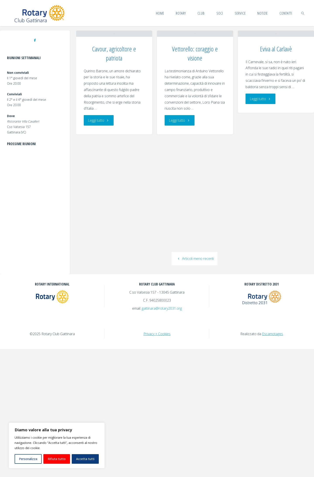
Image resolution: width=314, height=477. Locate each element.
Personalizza (28, 459)
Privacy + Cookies (157, 461)
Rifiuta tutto (57, 459)
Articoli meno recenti (194, 392)
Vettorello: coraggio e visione (195, 95)
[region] (57, 445)
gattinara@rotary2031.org (162, 436)
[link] (303, 13)
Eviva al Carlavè (276, 103)
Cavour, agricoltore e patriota (114, 123)
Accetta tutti (85, 459)
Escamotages (272, 461)
